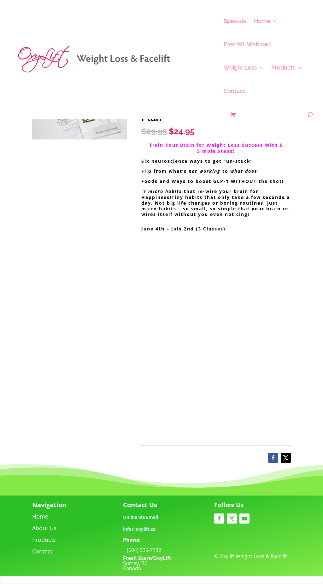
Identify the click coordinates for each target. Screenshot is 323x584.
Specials (235, 21)
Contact (234, 91)
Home (262, 21)
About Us (44, 528)
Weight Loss (240, 68)
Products (283, 68)
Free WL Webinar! (247, 45)
